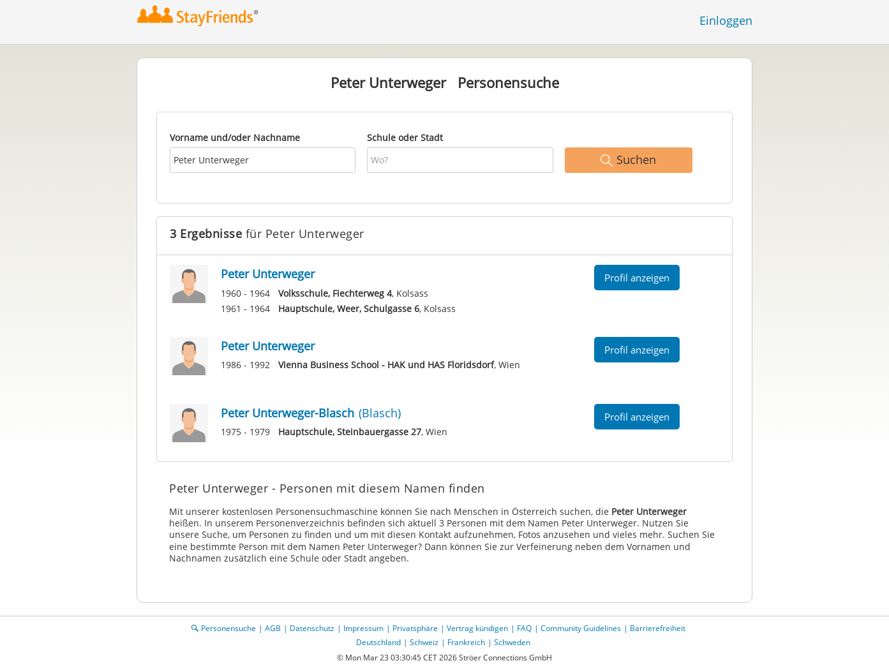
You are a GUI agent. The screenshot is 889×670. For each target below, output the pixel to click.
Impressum (363, 628)
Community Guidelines (581, 628)
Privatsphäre (415, 628)
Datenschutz (312, 628)
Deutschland (378, 642)
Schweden (512, 642)
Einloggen (725, 20)
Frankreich (466, 642)
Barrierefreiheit (657, 628)
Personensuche (228, 628)
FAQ (524, 628)
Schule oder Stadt (405, 137)
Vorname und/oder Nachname (235, 137)
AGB (273, 628)
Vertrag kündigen (477, 628)
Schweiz (424, 642)
